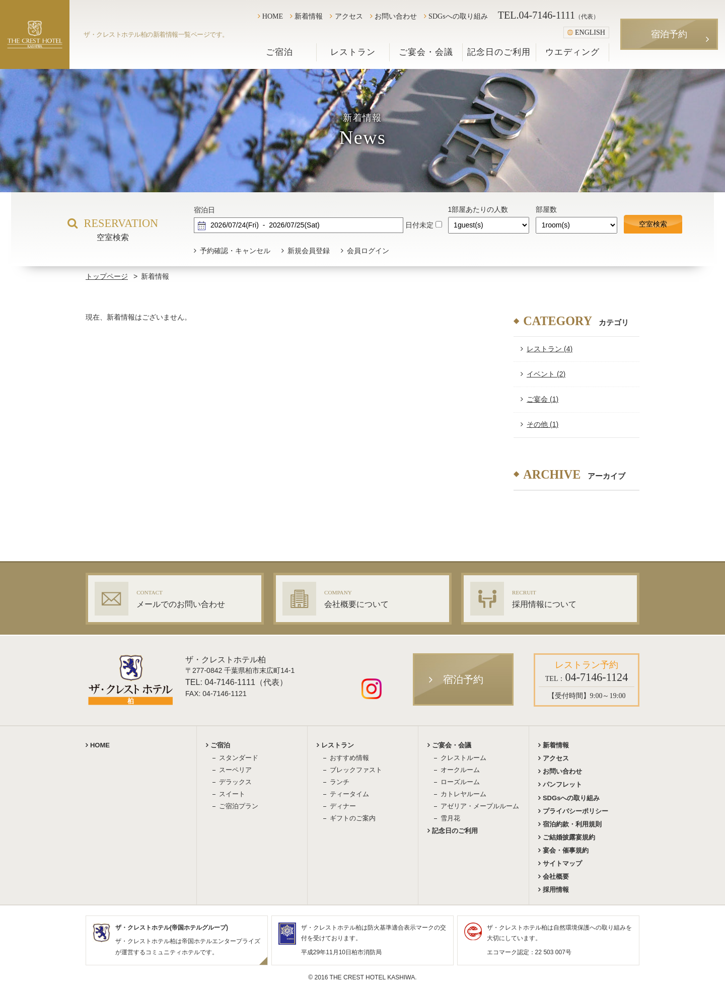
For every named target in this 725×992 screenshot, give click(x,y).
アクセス (349, 16)
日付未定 (419, 225)
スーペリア (235, 770)
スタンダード (238, 757)
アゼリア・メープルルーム (480, 806)
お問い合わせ (396, 16)
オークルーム (460, 770)
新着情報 (309, 16)
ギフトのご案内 (353, 818)
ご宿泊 (279, 52)
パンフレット (562, 784)
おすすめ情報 (349, 757)
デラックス (235, 782)
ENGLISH (586, 32)
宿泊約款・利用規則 (572, 824)
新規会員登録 (308, 251)
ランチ (339, 782)
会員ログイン (368, 251)
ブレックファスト (356, 770)
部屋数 (546, 209)
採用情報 (556, 889)
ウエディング (572, 52)
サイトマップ (562, 863)
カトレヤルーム (463, 794)
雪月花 (450, 818)
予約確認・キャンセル (235, 251)
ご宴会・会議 (426, 52)
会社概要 (556, 876)
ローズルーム (460, 782)
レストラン (353, 52)
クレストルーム (463, 757)
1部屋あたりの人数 (478, 209)
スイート (232, 794)
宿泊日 (204, 210)
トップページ (107, 276)
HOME (272, 16)
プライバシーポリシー (575, 811)
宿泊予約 (669, 34)
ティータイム (349, 794)
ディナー (343, 806)
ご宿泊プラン (238, 806)
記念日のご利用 (499, 52)
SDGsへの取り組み (458, 16)
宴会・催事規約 (566, 850)
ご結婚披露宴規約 (569, 837)
